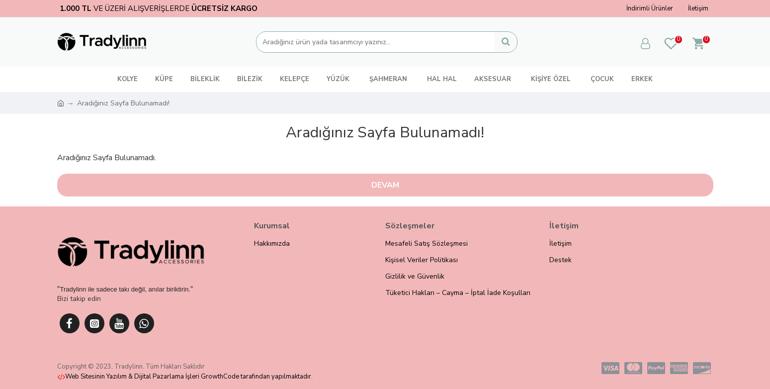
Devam (385, 185)
